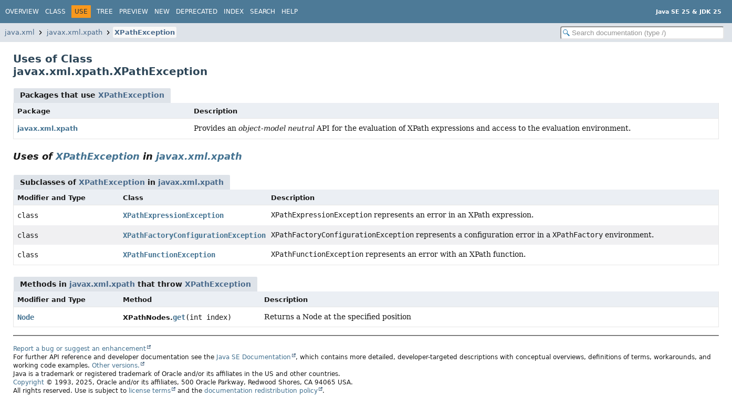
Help (289, 11)
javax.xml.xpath (74, 32)
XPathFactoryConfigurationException (194, 235)
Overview (22, 11)
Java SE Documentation (253, 357)
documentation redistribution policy (261, 390)
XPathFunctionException (169, 255)
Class (55, 11)
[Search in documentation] (642, 32)
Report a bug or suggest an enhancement (79, 348)
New (162, 11)
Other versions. (116, 365)
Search (262, 11)
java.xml (20, 32)
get (179, 317)
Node (25, 317)
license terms (150, 390)
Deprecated (196, 11)
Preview (133, 11)
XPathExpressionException (173, 215)
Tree (105, 11)
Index (234, 11)
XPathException (144, 32)
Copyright (28, 382)
